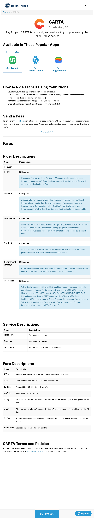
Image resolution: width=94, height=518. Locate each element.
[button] (85, 5)
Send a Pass (19, 121)
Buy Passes (47, 513)
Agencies (6, 12)
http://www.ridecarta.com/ (37, 451)
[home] (17, 5)
